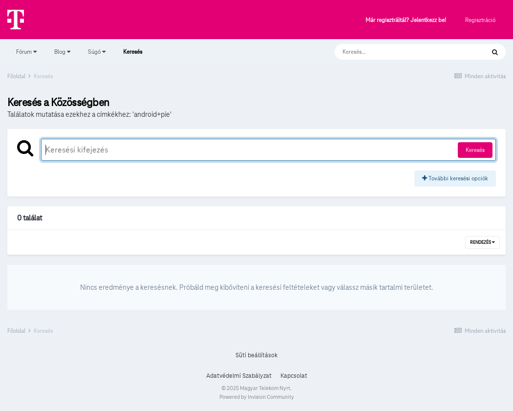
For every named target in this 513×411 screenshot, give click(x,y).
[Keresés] (400, 52)
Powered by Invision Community (256, 396)
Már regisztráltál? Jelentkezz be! (405, 20)
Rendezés (482, 242)
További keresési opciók (455, 178)
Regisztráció (480, 19)
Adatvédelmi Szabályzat (239, 376)
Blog (62, 51)
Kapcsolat (293, 376)
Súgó (97, 51)
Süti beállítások (256, 355)
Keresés (132, 56)
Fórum (26, 51)
